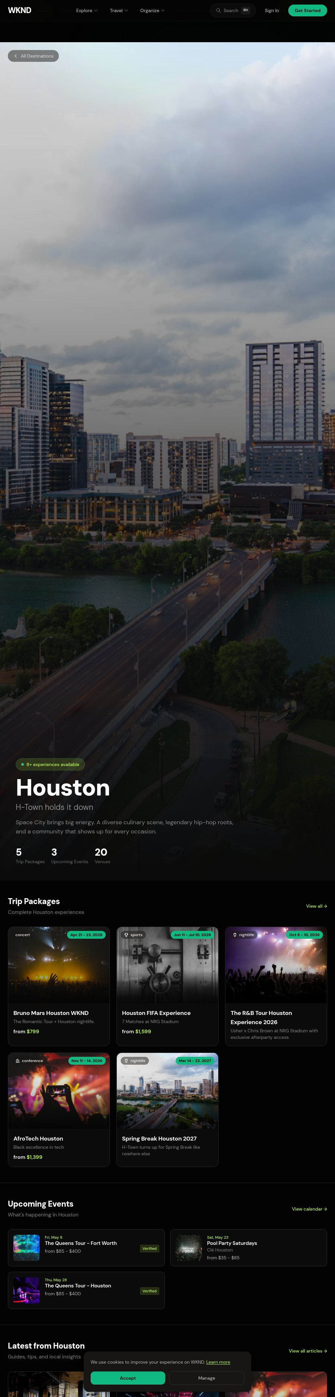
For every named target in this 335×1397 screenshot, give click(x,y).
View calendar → (309, 1209)
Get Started (308, 10)
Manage (206, 1378)
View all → (316, 906)
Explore (87, 10)
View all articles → (308, 1351)
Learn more (218, 1362)
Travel (119, 10)
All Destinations (33, 56)
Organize (152, 10)
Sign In (272, 10)
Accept (128, 1378)
